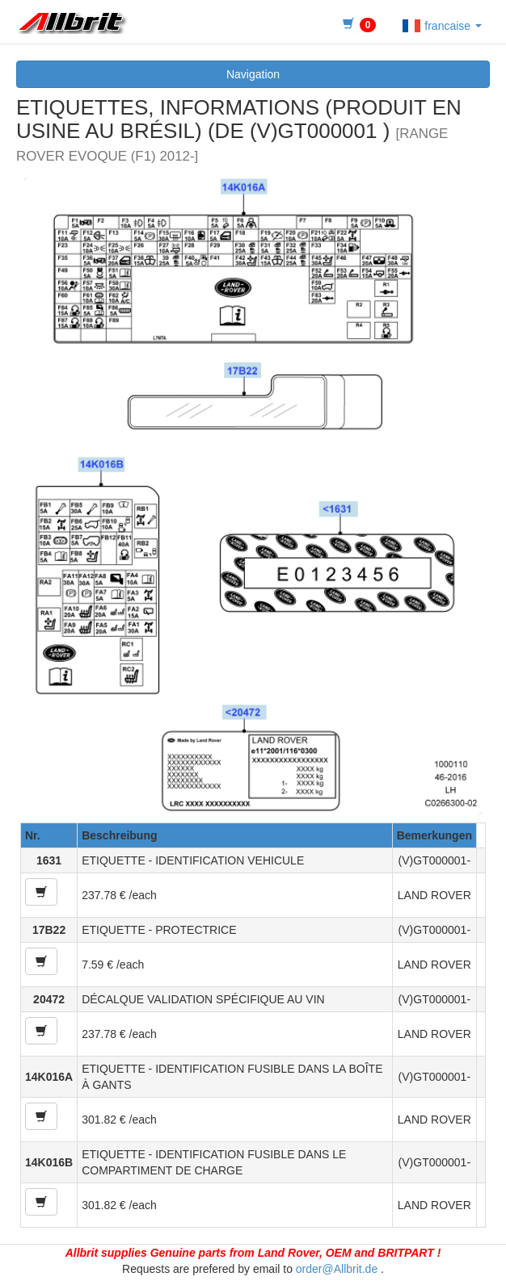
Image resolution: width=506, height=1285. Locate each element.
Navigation (253, 74)
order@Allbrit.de (336, 1268)
